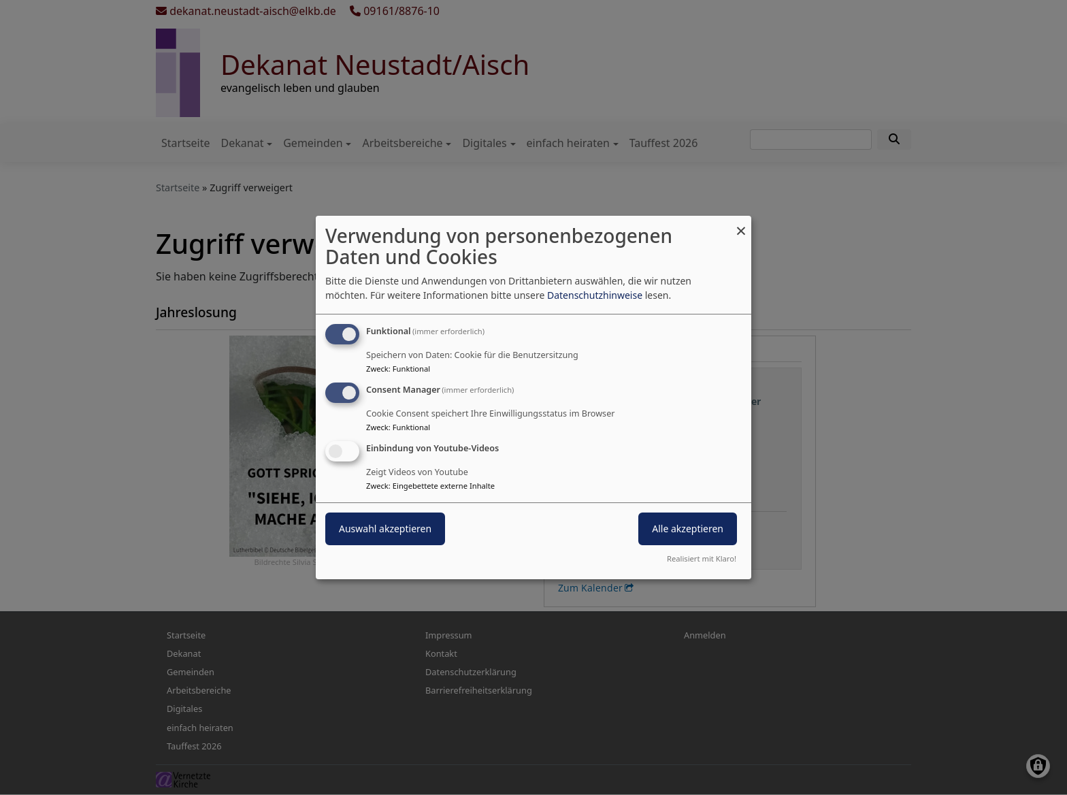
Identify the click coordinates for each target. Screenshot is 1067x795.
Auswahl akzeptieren (385, 528)
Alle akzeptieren (687, 528)
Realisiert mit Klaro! (701, 558)
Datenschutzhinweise (594, 295)
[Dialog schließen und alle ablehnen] (741, 224)
